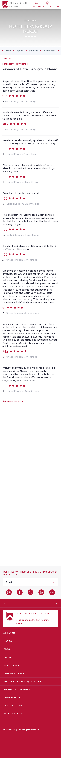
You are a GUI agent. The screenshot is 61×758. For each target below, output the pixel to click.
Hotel (8, 50)
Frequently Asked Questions (22, 681)
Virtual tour (49, 50)
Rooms (19, 50)
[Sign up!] (54, 582)
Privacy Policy (12, 713)
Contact (9, 657)
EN (5, 603)
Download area (13, 673)
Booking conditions (16, 689)
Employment (11, 665)
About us (9, 633)
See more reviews (12, 401)
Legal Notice (11, 697)
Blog (6, 649)
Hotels (8, 641)
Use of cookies (13, 705)
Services (33, 50)
